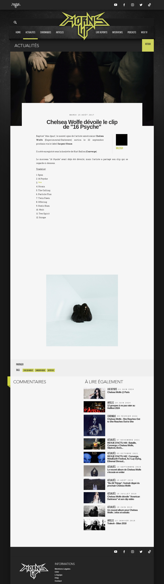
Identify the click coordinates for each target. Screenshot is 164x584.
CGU (57, 568)
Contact (58, 577)
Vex (40, 182)
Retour (146, 45)
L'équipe (58, 571)
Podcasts (132, 35)
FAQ (57, 574)
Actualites (30, 35)
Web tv (144, 35)
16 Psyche (51, 370)
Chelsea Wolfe (28, 370)
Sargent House (40, 370)
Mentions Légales (62, 565)
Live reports (101, 35)
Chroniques (46, 35)
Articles (60, 35)
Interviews (117, 35)
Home (18, 35)
